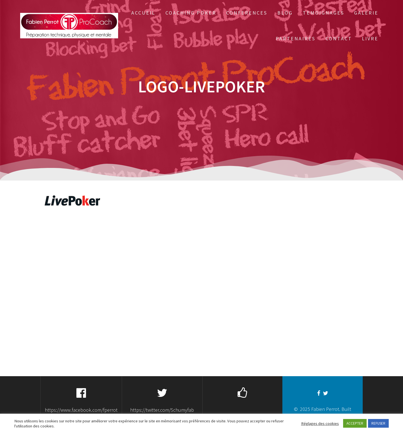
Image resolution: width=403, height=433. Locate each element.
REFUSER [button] (378, 423)
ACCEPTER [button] (354, 423)
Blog (285, 13)
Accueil (143, 13)
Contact (338, 38)
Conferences (246, 13)
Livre (370, 38)
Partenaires (295, 38)
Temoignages (323, 13)
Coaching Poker (190, 13)
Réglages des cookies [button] (320, 423)
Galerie (366, 13)
